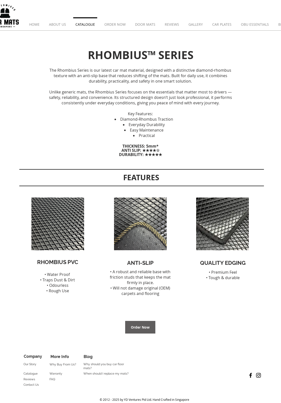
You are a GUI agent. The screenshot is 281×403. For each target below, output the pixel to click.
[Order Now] (140, 327)
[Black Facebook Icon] (250, 375)
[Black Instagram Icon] (258, 375)
